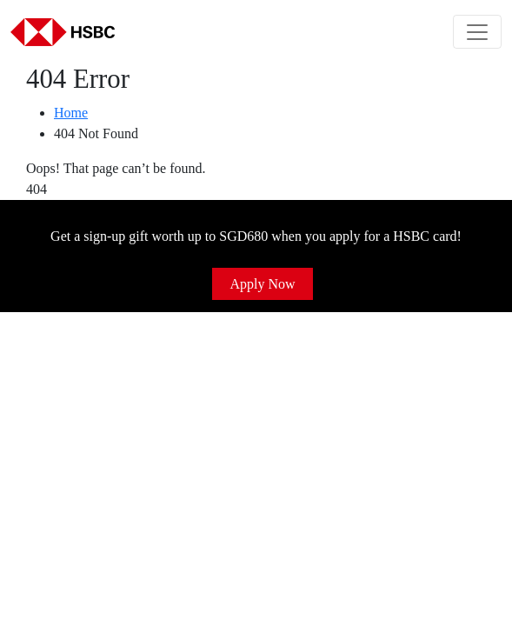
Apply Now (262, 283)
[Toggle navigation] (477, 32)
